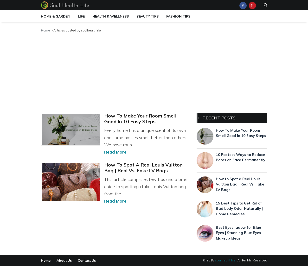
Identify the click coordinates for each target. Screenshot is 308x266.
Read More (115, 152)
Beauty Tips (147, 16)
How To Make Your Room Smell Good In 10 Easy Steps (140, 118)
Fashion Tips (178, 16)
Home (45, 30)
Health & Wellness (110, 16)
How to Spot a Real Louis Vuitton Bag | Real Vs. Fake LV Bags (143, 167)
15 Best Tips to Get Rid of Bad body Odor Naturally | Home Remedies (239, 208)
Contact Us (87, 260)
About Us (64, 260)
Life (81, 16)
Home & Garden (55, 16)
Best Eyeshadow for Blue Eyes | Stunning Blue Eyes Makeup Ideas (238, 233)
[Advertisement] (154, 73)
